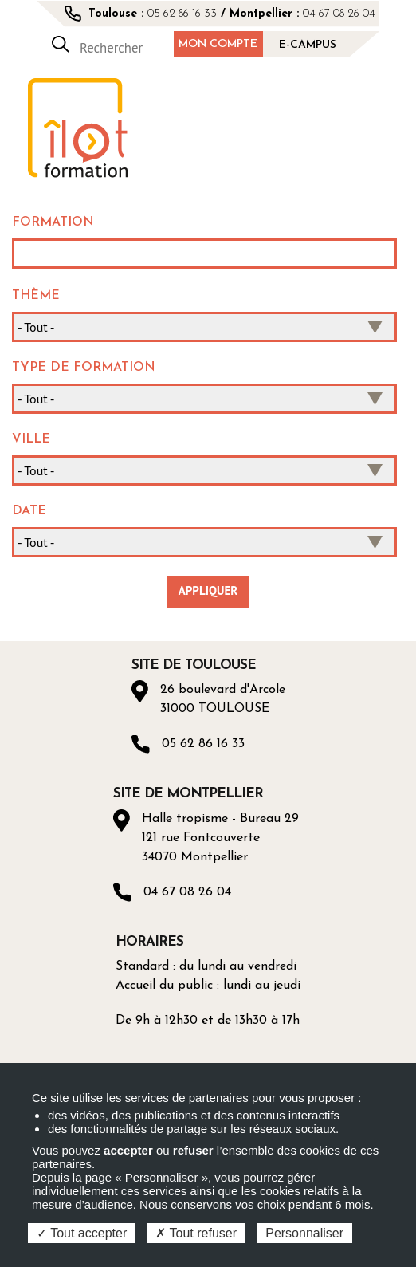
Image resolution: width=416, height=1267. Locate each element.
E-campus (307, 45)
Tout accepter (82, 1233)
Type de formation (83, 367)
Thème (36, 295)
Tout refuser (196, 1233)
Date (29, 511)
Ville (31, 439)
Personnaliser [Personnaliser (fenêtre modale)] (304, 1233)
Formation (53, 222)
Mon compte (218, 44)
